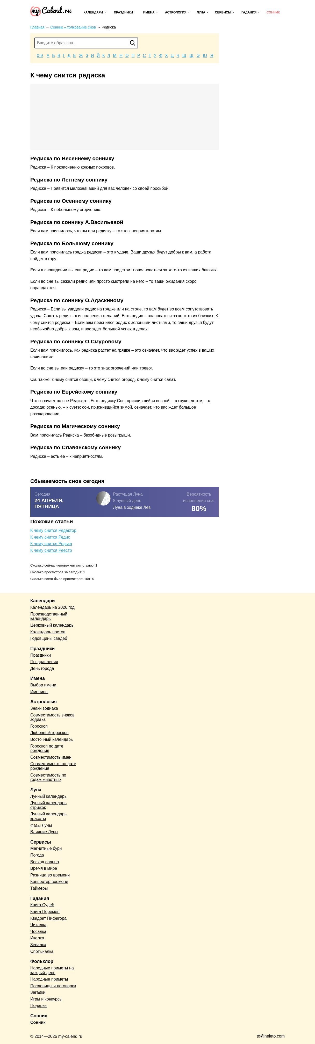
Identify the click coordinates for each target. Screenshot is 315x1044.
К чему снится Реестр (51, 550)
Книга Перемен (45, 911)
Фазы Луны (41, 825)
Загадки (37, 992)
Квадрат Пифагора (48, 918)
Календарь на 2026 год (52, 607)
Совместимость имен (50, 757)
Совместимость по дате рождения (53, 766)
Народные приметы (49, 979)
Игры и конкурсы (46, 999)
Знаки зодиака (44, 708)
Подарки (38, 1005)
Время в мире (43, 868)
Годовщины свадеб (48, 638)
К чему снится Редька (51, 543)
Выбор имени (43, 685)
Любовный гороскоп (49, 732)
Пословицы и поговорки (53, 986)
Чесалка (38, 931)
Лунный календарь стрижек (48, 805)
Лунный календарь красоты (48, 816)
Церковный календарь (52, 625)
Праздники (123, 12)
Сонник (273, 12)
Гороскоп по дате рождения (46, 748)
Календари (93, 12)
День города (42, 668)
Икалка (37, 938)
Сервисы (223, 12)
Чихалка (38, 925)
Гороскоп (39, 726)
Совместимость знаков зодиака (52, 717)
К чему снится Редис (50, 537)
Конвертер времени (49, 881)
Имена (149, 12)
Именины (39, 692)
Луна (201, 12)
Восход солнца (44, 862)
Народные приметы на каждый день (52, 970)
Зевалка (38, 945)
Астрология (176, 12)
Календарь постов (47, 632)
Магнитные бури (46, 848)
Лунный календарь (48, 796)
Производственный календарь (48, 616)
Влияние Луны (44, 832)
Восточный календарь (51, 739)
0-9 (40, 55)
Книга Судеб (42, 905)
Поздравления (44, 661)
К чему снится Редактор (53, 530)
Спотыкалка (41, 951)
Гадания (248, 12)
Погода (37, 855)
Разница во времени (50, 875)
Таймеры (39, 888)
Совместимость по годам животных (48, 777)
